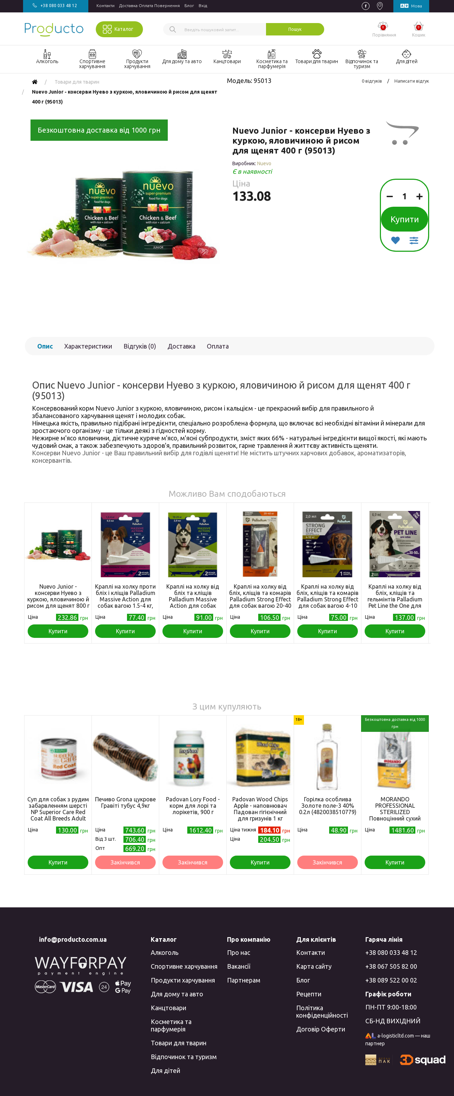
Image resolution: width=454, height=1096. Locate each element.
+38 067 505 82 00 (391, 966)
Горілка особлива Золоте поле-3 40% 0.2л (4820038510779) (327, 805)
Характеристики (88, 346)
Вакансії (238, 966)
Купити (405, 219)
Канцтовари (168, 1007)
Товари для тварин (178, 1042)
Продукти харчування (183, 980)
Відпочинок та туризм (184, 1056)
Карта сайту (314, 966)
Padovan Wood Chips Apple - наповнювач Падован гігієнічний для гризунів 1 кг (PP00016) (260, 812)
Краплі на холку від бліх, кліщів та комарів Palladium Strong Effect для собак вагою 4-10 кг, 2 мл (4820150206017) (328, 602)
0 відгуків (372, 80)
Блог (189, 5)
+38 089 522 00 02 (391, 980)
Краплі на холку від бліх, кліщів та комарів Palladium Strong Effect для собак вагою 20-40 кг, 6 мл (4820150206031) (260, 602)
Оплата (218, 346)
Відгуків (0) (139, 346)
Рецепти (308, 993)
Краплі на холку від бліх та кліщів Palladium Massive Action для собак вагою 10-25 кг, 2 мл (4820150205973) (193, 602)
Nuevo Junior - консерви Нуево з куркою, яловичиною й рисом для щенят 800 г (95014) (58, 599)
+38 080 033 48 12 (391, 952)
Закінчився (125, 862)
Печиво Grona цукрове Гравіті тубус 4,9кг (125, 802)
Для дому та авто (177, 993)
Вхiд (203, 5)
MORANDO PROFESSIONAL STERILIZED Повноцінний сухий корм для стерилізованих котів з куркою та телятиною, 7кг (395, 821)
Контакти (105, 5)
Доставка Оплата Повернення (149, 5)
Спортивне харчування (184, 966)
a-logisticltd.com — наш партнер (397, 1039)
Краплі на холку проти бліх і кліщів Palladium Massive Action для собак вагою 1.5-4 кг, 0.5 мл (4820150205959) (125, 599)
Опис (45, 346)
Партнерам (243, 980)
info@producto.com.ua (73, 939)
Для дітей (165, 1070)
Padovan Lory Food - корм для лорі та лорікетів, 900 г (193, 805)
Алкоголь (164, 952)
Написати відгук (411, 80)
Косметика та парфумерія (171, 1025)
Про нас (238, 952)
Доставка (181, 346)
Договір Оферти (320, 1029)
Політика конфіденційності (322, 1011)
